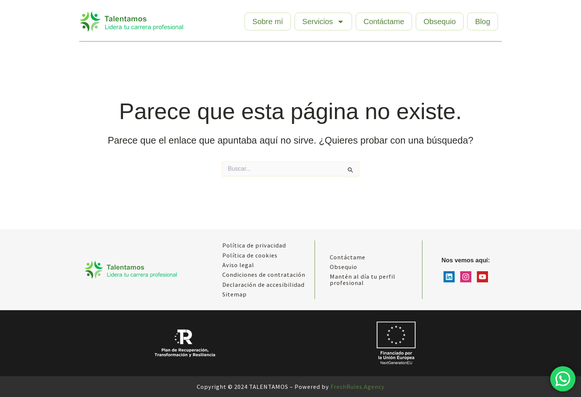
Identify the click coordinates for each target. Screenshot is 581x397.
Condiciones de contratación (263, 274)
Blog (482, 21)
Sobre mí (267, 21)
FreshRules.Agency (358, 386)
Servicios (323, 21)
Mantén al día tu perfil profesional (362, 279)
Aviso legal (238, 265)
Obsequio (440, 21)
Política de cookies (250, 255)
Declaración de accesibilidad (263, 284)
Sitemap (234, 294)
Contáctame (383, 21)
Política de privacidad (254, 245)
